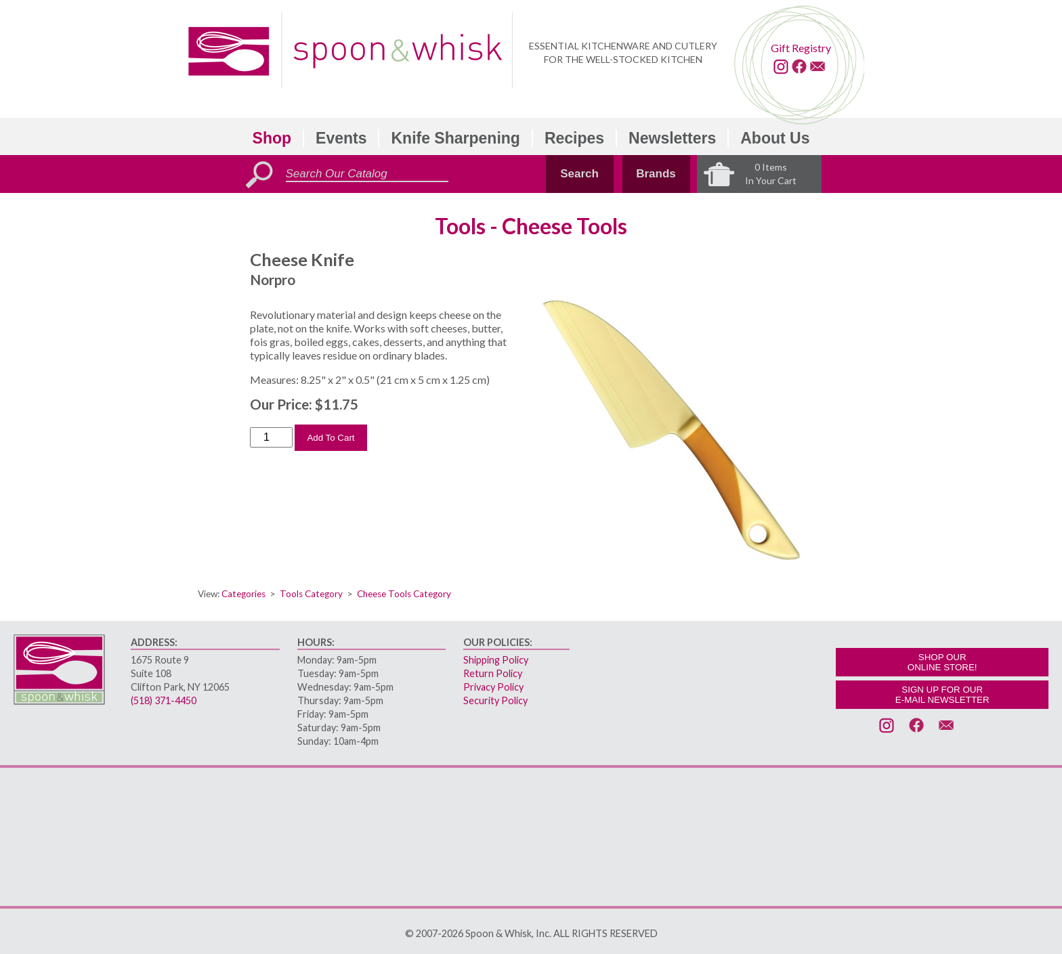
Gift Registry (801, 47)
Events (341, 138)
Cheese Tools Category (404, 593)
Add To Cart (330, 438)
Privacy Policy (493, 687)
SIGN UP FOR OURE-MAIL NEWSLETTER (942, 695)
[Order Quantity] (271, 437)
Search (579, 173)
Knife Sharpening (455, 138)
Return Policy (492, 673)
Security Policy (495, 700)
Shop (272, 138)
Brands (656, 173)
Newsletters (672, 138)
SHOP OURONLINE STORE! (942, 662)
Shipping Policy (495, 660)
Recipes (574, 138)
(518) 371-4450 (163, 700)
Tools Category (311, 593)
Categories (243, 593)
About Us (774, 138)
